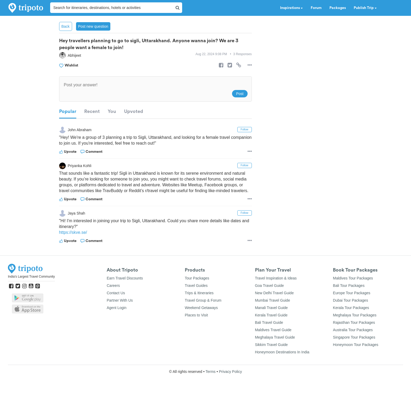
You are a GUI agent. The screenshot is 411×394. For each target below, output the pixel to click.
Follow (244, 129)
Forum (316, 8)
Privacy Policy (230, 371)
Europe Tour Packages (351, 293)
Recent (92, 111)
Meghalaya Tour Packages (354, 315)
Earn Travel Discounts (125, 278)
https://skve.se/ (73, 232)
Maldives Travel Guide (273, 330)
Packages (337, 8)
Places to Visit (196, 315)
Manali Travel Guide (271, 308)
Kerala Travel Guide (271, 315)
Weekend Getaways (201, 308)
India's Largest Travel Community (31, 276)
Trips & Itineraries (199, 293)
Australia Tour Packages (353, 330)
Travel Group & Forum (203, 300)
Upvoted (133, 111)
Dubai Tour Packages (350, 300)
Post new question (93, 26)
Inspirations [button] (291, 8)
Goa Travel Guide (269, 285)
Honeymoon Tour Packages (355, 345)
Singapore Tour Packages (354, 337)
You (112, 111)
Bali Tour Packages (349, 285)
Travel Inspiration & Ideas (276, 278)
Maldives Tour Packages (353, 278)
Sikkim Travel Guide (271, 345)
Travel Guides (196, 285)
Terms (210, 371)
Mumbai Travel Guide (272, 300)
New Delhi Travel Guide (274, 293)
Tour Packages (197, 278)
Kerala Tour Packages (351, 308)
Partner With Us (120, 300)
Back (66, 26)
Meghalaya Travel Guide (275, 337)
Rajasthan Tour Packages (354, 322)
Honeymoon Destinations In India (282, 352)
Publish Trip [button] (365, 8)
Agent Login (116, 308)
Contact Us (116, 293)
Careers (113, 285)
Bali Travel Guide (269, 322)
